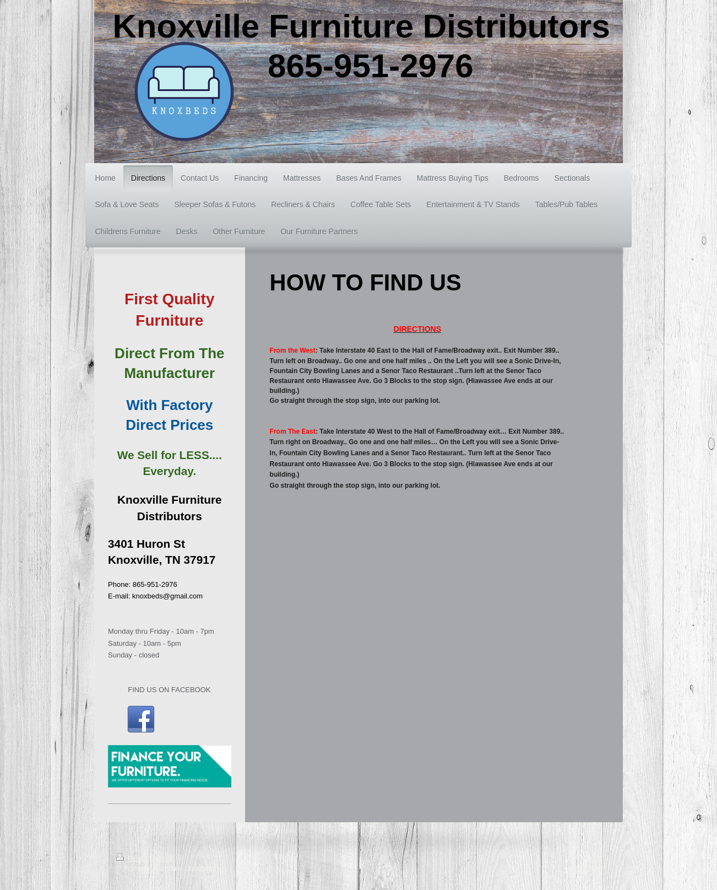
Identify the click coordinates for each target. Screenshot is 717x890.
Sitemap (162, 858)
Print (130, 858)
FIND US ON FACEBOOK (169, 690)
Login (592, 858)
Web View (585, 868)
